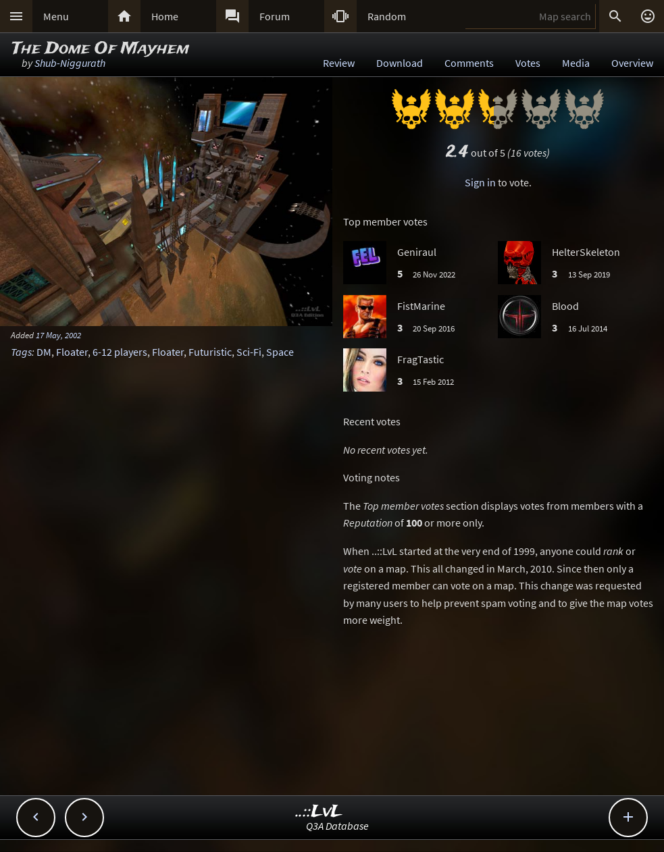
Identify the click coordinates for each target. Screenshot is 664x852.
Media (576, 63)
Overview (632, 63)
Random (386, 16)
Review (339, 63)
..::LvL (319, 812)
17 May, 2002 (58, 334)
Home (164, 16)
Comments (469, 63)
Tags (21, 351)
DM (43, 351)
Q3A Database (337, 825)
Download (399, 63)
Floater (72, 351)
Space (280, 351)
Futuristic (210, 351)
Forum (274, 16)
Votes (527, 63)
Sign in (480, 182)
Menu (56, 16)
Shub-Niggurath (69, 63)
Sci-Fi (248, 351)
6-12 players (120, 351)
